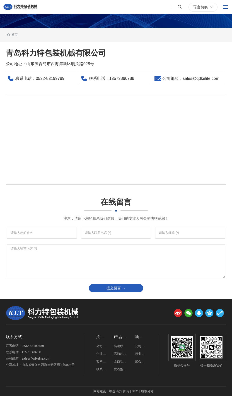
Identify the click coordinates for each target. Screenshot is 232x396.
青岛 (126, 391)
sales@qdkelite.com (201, 78)
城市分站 (147, 391)
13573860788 (121, 78)
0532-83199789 (50, 78)
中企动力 (115, 391)
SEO (135, 391)
